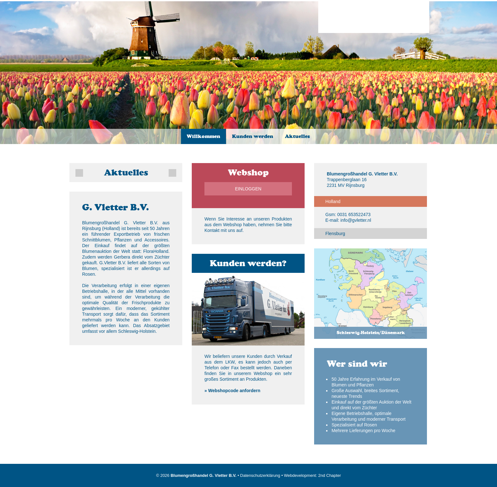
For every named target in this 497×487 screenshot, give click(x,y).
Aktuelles (297, 136)
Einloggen (248, 188)
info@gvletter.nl (355, 220)
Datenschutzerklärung (260, 475)
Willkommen (203, 136)
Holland (333, 201)
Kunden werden (252, 136)
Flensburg (335, 233)
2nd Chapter (329, 475)
